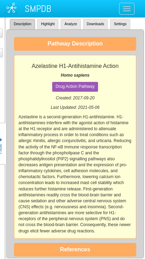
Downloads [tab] (95, 24)
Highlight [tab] (48, 24)
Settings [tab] (120, 24)
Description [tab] (22, 24)
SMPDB (38, 8)
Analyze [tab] (70, 24)
